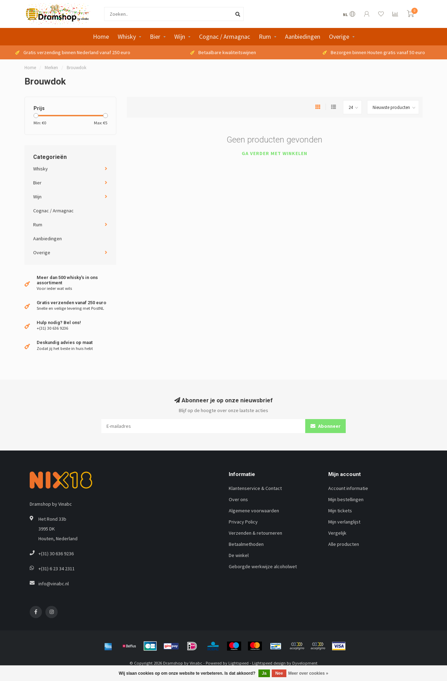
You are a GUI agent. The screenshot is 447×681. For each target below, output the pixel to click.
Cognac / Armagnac (224, 36)
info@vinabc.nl (53, 583)
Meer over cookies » (308, 673)
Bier (155, 36)
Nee (279, 673)
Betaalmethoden (246, 544)
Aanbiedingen (302, 36)
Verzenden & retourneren (255, 533)
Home (101, 36)
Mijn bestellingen (346, 499)
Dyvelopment (304, 663)
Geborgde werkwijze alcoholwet (263, 566)
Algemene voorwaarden (254, 510)
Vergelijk (337, 533)
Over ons (238, 499)
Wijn (179, 36)
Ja (264, 673)
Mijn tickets (340, 510)
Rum (265, 36)
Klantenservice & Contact (255, 488)
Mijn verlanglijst (344, 522)
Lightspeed (238, 663)
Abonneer (325, 426)
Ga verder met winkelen (274, 153)
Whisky (127, 36)
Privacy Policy (243, 522)
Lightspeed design (269, 663)
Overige (339, 36)
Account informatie (348, 488)
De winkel (239, 555)
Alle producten (343, 544)
